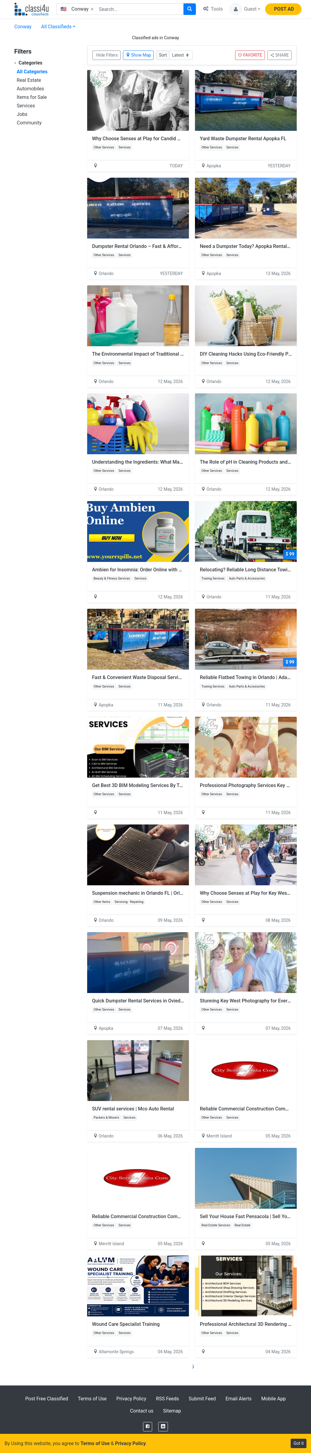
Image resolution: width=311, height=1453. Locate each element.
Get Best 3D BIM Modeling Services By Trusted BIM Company (158, 785)
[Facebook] (147, 1426)
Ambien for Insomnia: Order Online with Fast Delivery (149, 570)
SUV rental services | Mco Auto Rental (133, 1109)
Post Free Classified (46, 1399)
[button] (245, 9)
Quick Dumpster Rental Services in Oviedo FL (141, 1001)
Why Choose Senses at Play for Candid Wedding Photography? (159, 138)
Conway (23, 27)
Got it (298, 1443)
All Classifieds (56, 27)
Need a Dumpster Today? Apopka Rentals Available (255, 246)
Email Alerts (238, 1399)
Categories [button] (28, 63)
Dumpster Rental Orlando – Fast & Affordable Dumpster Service (161, 246)
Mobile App (273, 1399)
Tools (213, 9)
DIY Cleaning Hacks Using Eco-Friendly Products (252, 354)
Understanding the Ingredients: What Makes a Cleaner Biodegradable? (168, 462)
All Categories (32, 72)
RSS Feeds (167, 1399)
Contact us (141, 1411)
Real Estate (29, 80)
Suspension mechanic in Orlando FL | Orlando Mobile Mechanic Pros (166, 893)
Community (29, 123)
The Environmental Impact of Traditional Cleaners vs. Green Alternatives (170, 354)
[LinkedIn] (163, 1426)
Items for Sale (32, 97)
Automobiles (30, 89)
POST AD (284, 9)
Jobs (22, 114)
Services (26, 106)
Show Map (138, 55)
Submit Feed (202, 1399)
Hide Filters (107, 55)
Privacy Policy (131, 1399)
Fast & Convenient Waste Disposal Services (139, 677)
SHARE (279, 55)
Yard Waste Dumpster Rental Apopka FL (243, 138)
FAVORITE (250, 55)
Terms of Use (92, 1399)
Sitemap (172, 1411)
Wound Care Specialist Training (126, 1324)
